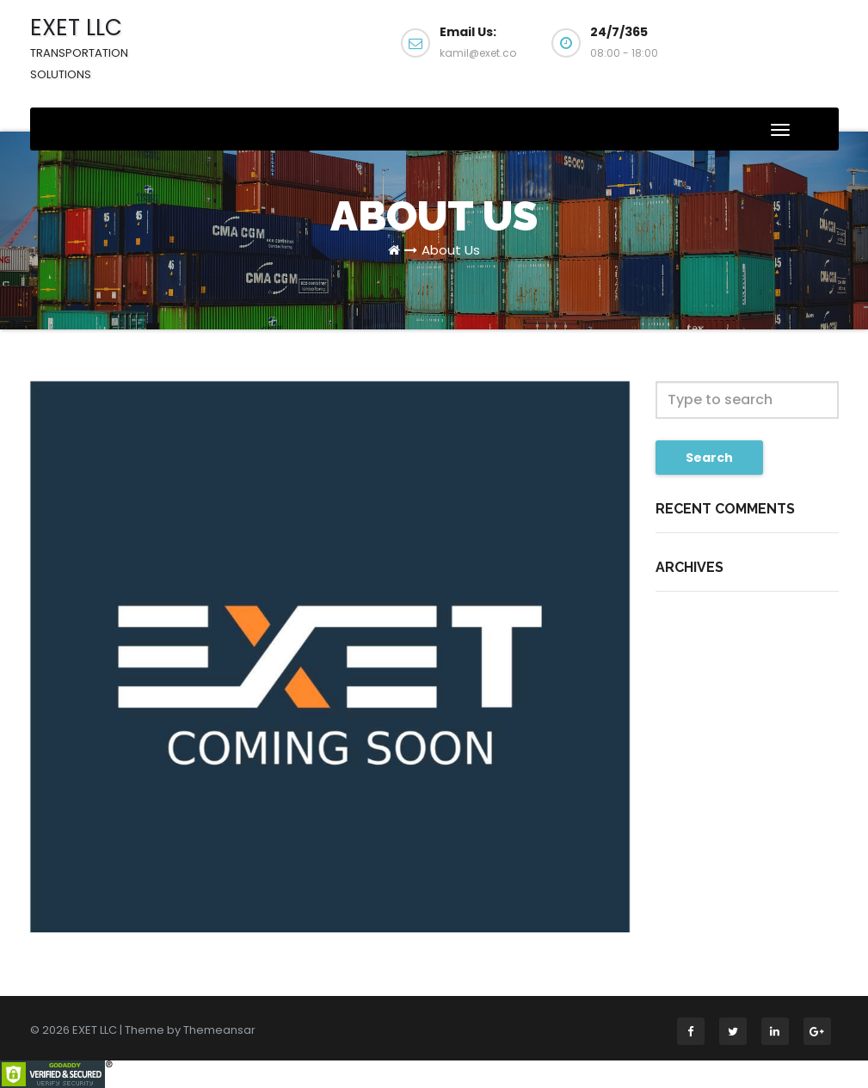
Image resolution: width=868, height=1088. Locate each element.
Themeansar (219, 1030)
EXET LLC (79, 47)
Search (709, 457)
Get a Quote (771, 49)
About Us (451, 250)
